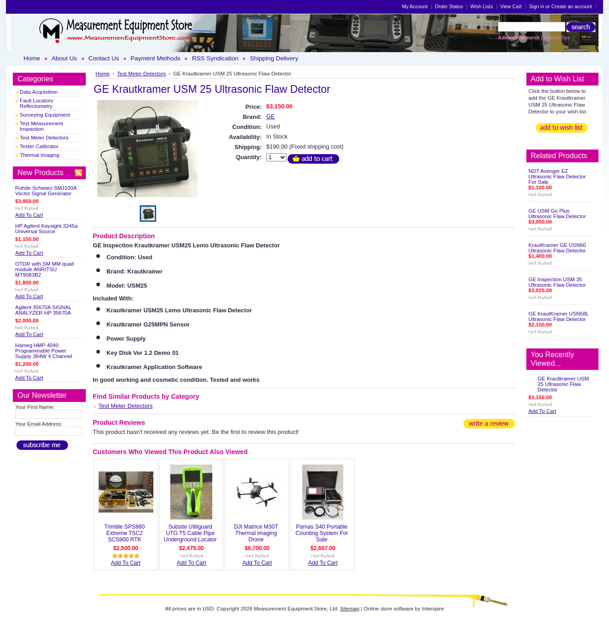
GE (270, 116)
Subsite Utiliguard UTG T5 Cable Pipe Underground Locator (190, 533)
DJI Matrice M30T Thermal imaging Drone (256, 533)
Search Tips (557, 37)
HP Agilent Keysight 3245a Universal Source (46, 228)
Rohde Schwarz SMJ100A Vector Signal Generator (45, 190)
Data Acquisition (39, 92)
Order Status (449, 6)
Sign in (536, 6)
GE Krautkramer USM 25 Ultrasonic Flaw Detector (563, 384)
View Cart (511, 6)
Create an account (571, 6)
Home (102, 73)
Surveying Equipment (45, 115)
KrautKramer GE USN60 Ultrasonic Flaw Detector (557, 247)
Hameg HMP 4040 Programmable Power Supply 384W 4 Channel (43, 350)
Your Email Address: (39, 424)
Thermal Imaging (39, 155)
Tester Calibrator (39, 146)
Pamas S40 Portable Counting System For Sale (321, 533)
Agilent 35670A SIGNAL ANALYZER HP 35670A (43, 310)
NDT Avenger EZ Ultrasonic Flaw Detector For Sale (557, 176)
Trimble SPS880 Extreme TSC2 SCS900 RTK (124, 533)
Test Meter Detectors (44, 137)
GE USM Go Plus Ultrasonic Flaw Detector (557, 213)
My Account (414, 6)
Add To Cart (29, 215)
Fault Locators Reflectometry (36, 103)
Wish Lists (481, 6)
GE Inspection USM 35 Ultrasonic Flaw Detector (557, 282)
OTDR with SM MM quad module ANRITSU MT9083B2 (44, 269)
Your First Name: (34, 407)
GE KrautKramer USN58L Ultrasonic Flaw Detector (559, 316)
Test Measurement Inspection (41, 126)
